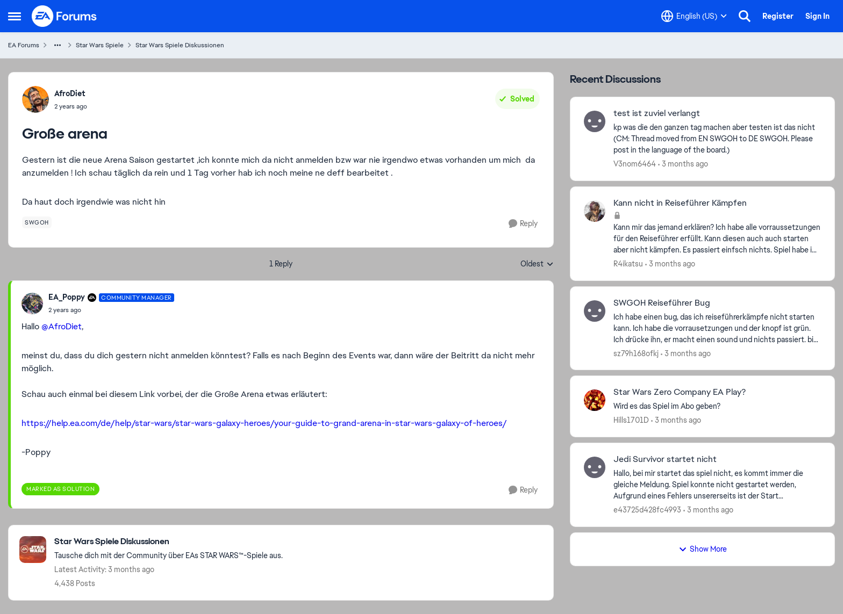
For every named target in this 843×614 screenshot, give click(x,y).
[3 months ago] (683, 164)
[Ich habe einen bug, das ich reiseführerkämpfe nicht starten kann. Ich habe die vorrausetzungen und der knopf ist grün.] (717, 328)
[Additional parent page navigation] (57, 45)
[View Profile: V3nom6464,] (594, 121)
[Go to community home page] (64, 16)
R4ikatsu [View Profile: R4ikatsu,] (628, 264)
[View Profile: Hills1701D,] (594, 400)
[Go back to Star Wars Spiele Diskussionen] (168, 541)
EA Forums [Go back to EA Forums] (23, 45)
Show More (702, 549)
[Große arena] (111, 310)
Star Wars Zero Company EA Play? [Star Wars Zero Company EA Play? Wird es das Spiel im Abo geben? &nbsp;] (679, 392)
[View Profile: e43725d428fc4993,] (594, 467)
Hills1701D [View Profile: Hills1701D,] (631, 420)
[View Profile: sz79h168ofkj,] (594, 311)
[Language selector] (694, 16)
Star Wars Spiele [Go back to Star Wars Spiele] (100, 45)
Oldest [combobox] (537, 264)
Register (778, 16)
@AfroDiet (61, 326)
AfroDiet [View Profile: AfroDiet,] (69, 93)
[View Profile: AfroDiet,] (35, 99)
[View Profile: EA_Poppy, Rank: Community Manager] (32, 303)
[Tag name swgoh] (37, 222)
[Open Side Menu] (14, 16)
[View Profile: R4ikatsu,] (594, 211)
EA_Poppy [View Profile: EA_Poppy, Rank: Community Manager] (66, 297)
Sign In (817, 16)
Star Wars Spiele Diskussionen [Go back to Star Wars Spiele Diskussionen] (179, 45)
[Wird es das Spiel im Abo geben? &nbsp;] (717, 406)
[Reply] (523, 223)
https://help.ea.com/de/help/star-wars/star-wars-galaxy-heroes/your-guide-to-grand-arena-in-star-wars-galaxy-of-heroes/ (264, 423)
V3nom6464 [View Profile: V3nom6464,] (634, 164)
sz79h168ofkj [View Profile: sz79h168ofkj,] (636, 353)
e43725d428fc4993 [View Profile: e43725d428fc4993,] (647, 510)
